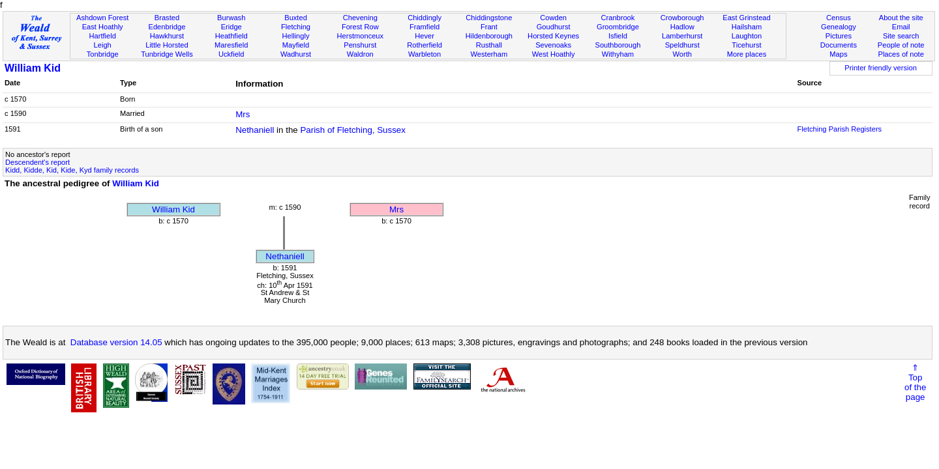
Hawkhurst (167, 36)
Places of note (900, 54)
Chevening (360, 17)
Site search (901, 36)
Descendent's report (37, 162)
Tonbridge (103, 54)
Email (901, 27)
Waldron (360, 54)
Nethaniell (254, 130)
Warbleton (424, 54)
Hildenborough (489, 36)
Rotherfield (424, 45)
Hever (424, 36)
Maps (838, 54)
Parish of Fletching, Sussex (353, 130)
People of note (901, 45)
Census (838, 17)
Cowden (553, 17)
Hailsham (747, 27)
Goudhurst (554, 27)
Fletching (295, 27)
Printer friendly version (880, 68)
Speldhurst (682, 45)
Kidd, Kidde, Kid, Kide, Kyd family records (72, 170)
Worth (681, 54)
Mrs (242, 114)
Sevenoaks (553, 45)
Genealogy (838, 27)
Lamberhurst (682, 36)
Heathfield (231, 36)
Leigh (103, 45)
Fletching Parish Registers (839, 129)
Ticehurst (746, 45)
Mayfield (295, 45)
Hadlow (682, 27)
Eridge (231, 27)
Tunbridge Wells (167, 54)
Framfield (425, 27)
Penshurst (360, 45)
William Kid (33, 68)
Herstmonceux (359, 36)
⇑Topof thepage (915, 382)
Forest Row (360, 27)
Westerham (489, 54)
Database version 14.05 (116, 342)
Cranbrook (617, 17)
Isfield (617, 36)
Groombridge (618, 27)
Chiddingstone (489, 17)
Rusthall (489, 45)
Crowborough (682, 17)
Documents (838, 45)
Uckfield (231, 54)
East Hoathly (102, 27)
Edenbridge (167, 27)
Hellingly (296, 36)
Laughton (747, 36)
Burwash (231, 17)
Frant (489, 27)
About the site (901, 17)
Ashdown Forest (102, 17)
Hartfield (102, 36)
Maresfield (231, 45)
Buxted (295, 17)
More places (747, 54)
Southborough (618, 45)
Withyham (618, 54)
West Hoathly (553, 54)
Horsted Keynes (553, 36)
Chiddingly (424, 17)
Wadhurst (295, 54)
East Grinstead (746, 17)
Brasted (167, 17)
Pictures (839, 36)
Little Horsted (166, 45)
